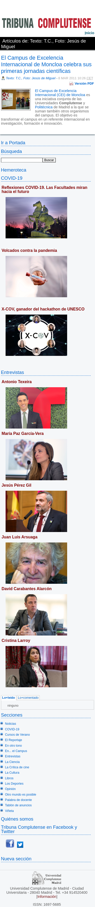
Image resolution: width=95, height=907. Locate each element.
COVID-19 (12, 178)
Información (46, 897)
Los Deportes (14, 783)
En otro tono (13, 745)
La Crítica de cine (17, 767)
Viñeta (9, 811)
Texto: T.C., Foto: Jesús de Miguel (30, 78)
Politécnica (44, 107)
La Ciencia (12, 762)
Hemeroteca (13, 170)
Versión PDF (84, 83)
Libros (9, 778)
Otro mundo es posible (20, 794)
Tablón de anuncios (18, 805)
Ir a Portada (13, 142)
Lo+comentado (28, 697)
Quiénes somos (17, 819)
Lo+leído (8, 697)
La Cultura (12, 772)
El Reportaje (13, 740)
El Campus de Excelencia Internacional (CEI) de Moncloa (60, 93)
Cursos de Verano (17, 734)
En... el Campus (16, 751)
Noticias (10, 723)
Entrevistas (12, 372)
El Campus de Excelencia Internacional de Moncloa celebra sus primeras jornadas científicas (46, 64)
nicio (89, 33)
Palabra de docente (18, 800)
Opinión (10, 789)
